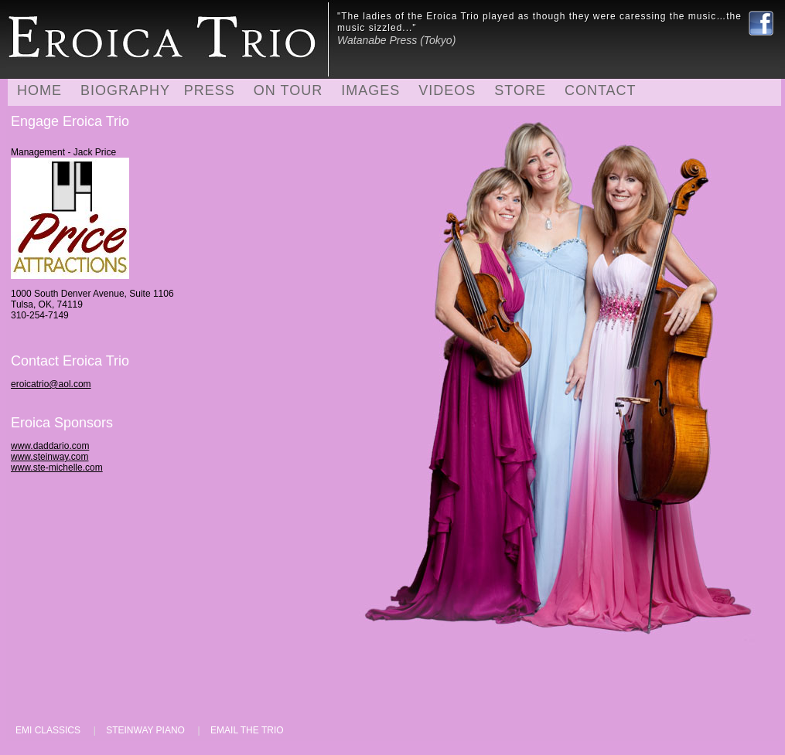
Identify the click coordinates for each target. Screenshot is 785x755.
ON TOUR (288, 90)
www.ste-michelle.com (57, 467)
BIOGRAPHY (125, 90)
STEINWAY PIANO (145, 730)
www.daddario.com (50, 445)
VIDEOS (447, 90)
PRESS (209, 90)
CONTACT (601, 90)
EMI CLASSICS (47, 730)
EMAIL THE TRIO (246, 730)
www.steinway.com (49, 456)
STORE (520, 90)
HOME (39, 90)
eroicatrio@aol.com (51, 384)
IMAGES (370, 90)
